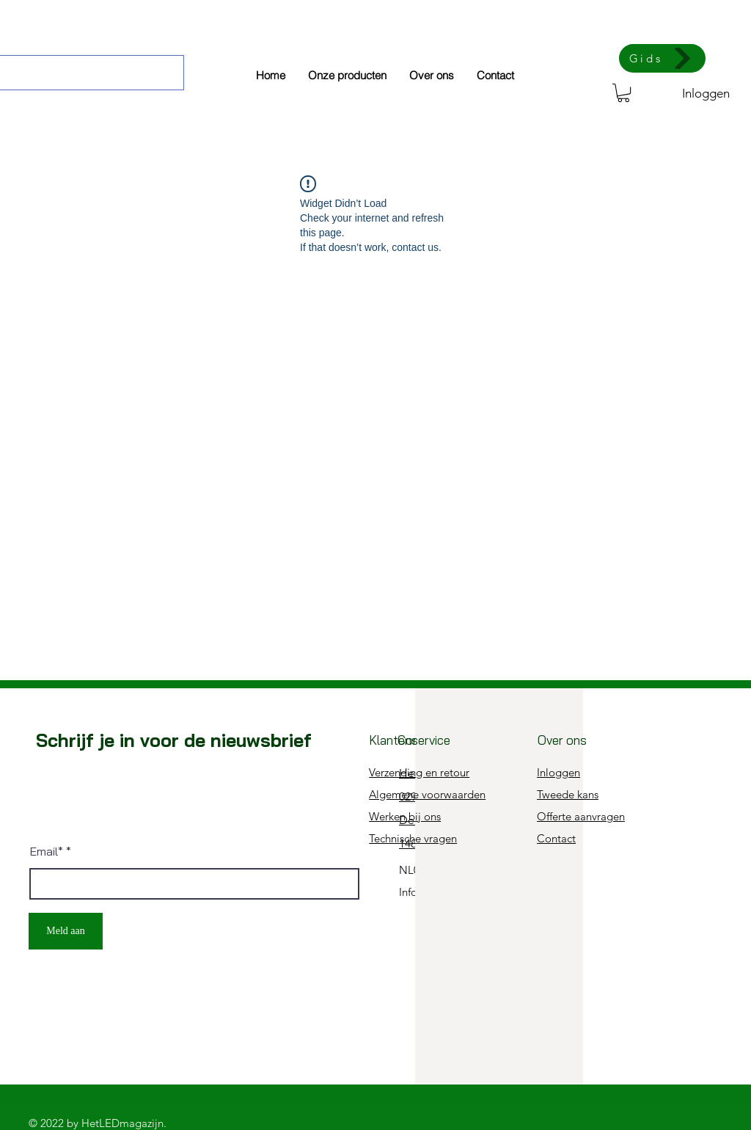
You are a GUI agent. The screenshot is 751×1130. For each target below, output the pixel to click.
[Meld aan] (66, 931)
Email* (46, 851)
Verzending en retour (419, 772)
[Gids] (662, 58)
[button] (623, 93)
